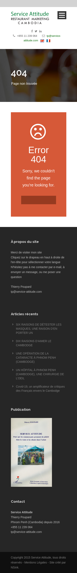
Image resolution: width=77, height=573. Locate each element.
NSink (14, 567)
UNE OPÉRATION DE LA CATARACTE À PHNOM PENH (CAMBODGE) (36, 357)
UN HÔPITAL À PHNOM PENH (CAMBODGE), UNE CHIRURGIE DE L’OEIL (40, 374)
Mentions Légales (35, 562)
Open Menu (61, 15)
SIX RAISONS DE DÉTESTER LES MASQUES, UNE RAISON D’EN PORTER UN (39, 328)
